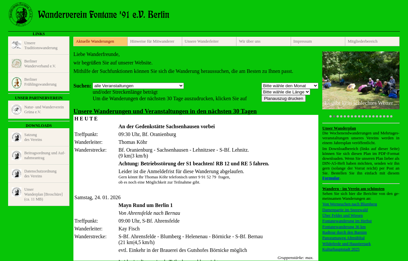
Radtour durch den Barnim (344, 232)
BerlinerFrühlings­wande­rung (34, 83)
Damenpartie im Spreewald (345, 210)
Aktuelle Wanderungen (95, 41)
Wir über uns (250, 41)
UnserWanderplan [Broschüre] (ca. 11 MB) (37, 194)
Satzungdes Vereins (27, 137)
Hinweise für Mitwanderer (152, 41)
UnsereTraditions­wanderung (34, 45)
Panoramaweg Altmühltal (343, 238)
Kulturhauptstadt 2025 (341, 249)
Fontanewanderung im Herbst (347, 221)
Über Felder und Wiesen (342, 215)
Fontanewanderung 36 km (344, 227)
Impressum (302, 41)
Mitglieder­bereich (362, 41)
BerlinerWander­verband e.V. (34, 63)
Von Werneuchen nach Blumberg (349, 204)
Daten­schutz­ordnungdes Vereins (34, 174)
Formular (330, 178)
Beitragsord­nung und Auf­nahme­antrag (38, 155)
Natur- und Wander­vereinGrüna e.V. (38, 110)
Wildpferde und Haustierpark (346, 243)
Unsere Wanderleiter (202, 41)
